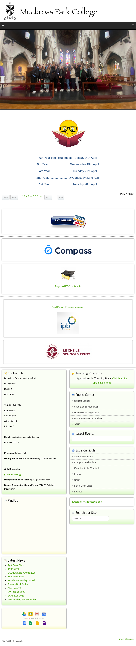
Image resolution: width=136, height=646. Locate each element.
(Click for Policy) (12, 474)
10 (40, 196)
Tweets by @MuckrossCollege (87, 502)
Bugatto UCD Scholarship (68, 286)
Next (48, 197)
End (61, 197)
